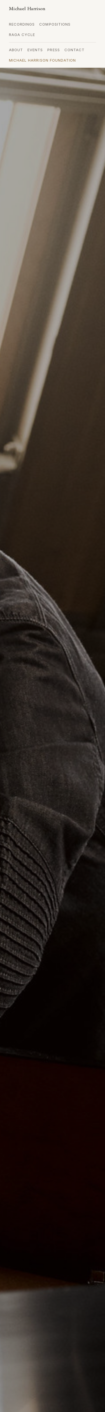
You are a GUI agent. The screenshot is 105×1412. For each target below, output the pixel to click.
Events (35, 50)
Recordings (22, 24)
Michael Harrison (27, 8)
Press (53, 50)
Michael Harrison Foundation (42, 60)
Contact (74, 50)
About (16, 50)
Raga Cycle (22, 34)
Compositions (54, 24)
